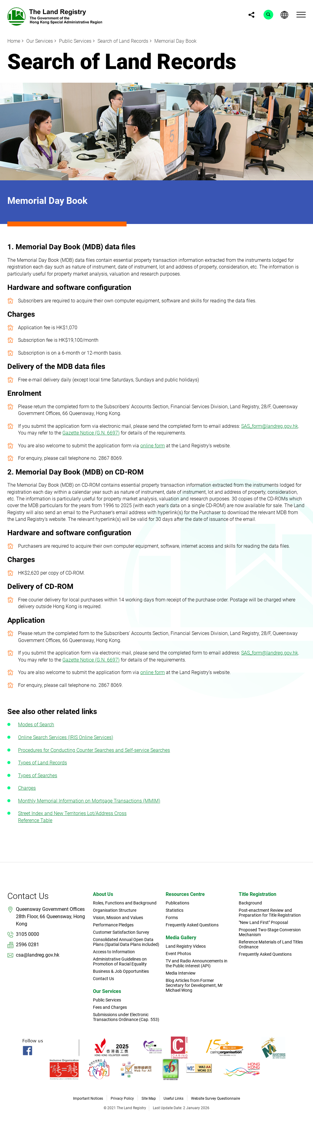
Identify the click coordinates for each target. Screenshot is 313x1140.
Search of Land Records (123, 41)
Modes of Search (36, 724)
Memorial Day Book (175, 41)
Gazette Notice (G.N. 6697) (91, 433)
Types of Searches (37, 775)
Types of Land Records (42, 763)
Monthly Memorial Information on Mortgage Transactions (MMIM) (89, 801)
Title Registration (257, 894)
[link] (54, 16)
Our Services (39, 41)
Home (13, 41)
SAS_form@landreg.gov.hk (269, 426)
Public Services (75, 41)
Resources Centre (185, 894)
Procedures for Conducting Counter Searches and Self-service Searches (94, 750)
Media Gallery (181, 937)
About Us (103, 894)
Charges (27, 788)
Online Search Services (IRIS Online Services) (65, 737)
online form (152, 446)
